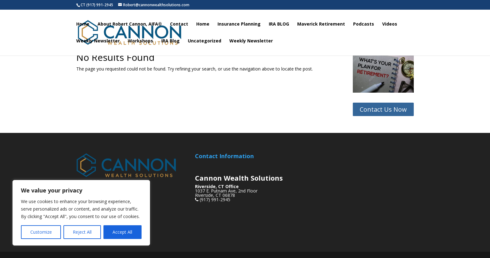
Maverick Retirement (321, 24)
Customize (41, 232)
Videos (389, 24)
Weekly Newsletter (98, 41)
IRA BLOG (279, 24)
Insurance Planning (239, 24)
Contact (179, 24)
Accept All (122, 232)
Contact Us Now (383, 109)
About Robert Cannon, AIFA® (130, 24)
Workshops (140, 41)
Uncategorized (204, 41)
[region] (81, 213)
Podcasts (363, 24)
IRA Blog (170, 41)
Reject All (82, 232)
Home (82, 24)
